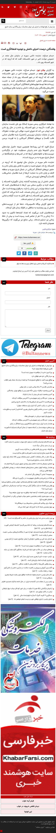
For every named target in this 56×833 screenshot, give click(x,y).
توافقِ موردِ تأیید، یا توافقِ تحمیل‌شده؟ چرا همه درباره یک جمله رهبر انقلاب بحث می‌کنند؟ (28, 381)
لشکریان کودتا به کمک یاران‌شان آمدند (36, 560)
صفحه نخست (51, 40)
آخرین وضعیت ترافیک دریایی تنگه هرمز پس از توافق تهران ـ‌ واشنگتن (29, 390)
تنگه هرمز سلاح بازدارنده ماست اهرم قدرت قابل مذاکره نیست (32, 453)
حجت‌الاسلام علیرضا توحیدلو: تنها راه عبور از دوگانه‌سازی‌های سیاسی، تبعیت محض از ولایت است (27, 533)
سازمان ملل (41, 232)
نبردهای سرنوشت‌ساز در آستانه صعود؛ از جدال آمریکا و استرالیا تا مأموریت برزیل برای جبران (28, 429)
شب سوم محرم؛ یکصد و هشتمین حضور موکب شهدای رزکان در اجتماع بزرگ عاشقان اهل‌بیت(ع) (27, 498)
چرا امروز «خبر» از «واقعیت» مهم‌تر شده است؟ (37, 372)
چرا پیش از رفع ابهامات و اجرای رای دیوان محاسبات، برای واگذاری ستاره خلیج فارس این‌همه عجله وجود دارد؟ (30, 28)
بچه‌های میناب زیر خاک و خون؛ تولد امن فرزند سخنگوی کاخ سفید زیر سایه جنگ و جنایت (28, 551)
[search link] (3, 21)
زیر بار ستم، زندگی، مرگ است (42, 445)
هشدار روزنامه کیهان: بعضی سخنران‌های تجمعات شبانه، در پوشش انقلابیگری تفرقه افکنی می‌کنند (27, 469)
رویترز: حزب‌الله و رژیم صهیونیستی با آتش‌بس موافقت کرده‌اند (32, 398)
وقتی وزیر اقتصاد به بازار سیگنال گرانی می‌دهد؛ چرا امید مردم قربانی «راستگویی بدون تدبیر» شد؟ (27, 487)
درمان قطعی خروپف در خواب (28, 806)
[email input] (28, 302)
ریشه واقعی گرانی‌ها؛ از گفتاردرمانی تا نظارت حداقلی (32, 564)
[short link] (29, 237)
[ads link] (28, 347)
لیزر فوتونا (28, 811)
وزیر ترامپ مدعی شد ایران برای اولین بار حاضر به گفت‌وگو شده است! (28, 520)
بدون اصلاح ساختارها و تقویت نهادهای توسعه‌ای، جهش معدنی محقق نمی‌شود (27, 482)
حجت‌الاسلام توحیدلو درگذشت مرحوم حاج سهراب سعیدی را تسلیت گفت (28, 442)
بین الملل (43, 40)
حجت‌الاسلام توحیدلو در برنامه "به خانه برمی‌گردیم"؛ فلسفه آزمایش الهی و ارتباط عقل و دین (28, 527)
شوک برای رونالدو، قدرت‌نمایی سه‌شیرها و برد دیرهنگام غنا (33, 503)
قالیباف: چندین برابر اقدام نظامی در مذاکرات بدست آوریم (33, 449)
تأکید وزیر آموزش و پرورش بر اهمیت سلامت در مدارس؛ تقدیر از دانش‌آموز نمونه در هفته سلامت (28, 569)
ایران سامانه (40, 827)
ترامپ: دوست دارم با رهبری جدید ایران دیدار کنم (33, 556)
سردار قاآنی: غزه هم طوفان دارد (42, 376)
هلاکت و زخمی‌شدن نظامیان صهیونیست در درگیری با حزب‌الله (32, 478)
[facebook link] (24, 253)
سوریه (35, 232)
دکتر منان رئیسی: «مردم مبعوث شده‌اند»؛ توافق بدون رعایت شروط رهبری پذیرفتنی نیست (28, 576)
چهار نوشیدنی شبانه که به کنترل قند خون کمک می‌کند (35, 507)
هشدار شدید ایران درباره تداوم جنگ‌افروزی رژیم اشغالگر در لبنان (31, 424)
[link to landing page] (42, 11)
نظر (49, 307)
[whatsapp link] (36, 253)
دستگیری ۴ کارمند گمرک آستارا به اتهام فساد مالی (33, 595)
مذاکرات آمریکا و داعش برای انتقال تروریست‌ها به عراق (34, 263)
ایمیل (48, 298)
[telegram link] (30, 253)
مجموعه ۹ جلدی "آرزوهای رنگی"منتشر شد (38, 474)
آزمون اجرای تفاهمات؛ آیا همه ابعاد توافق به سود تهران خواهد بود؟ (30, 492)
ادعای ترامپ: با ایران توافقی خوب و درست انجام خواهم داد (30, 599)
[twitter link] (19, 253)
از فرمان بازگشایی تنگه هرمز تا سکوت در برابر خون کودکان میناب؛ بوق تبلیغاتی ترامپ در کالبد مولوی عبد (27, 590)
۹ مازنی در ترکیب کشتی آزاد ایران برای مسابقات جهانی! (34, 405)
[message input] (28, 318)
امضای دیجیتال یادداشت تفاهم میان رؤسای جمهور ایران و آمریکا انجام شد (28, 464)
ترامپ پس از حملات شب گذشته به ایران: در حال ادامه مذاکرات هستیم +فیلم (27, 583)
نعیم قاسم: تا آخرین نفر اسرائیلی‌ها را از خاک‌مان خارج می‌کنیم (32, 402)
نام (49, 288)
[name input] (28, 293)
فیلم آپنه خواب (28, 801)
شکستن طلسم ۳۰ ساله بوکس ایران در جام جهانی (36, 387)
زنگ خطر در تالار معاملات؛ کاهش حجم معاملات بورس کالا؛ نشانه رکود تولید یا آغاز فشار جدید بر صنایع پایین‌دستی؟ (27, 458)
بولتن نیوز (41, 70)
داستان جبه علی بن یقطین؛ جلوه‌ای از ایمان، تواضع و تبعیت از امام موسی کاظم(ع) (28, 540)
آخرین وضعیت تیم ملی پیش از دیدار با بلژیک (37, 394)
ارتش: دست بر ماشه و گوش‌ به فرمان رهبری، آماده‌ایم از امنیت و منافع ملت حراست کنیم (27, 411)
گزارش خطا (28, 243)
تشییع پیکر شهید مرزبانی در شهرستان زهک (38, 416)
